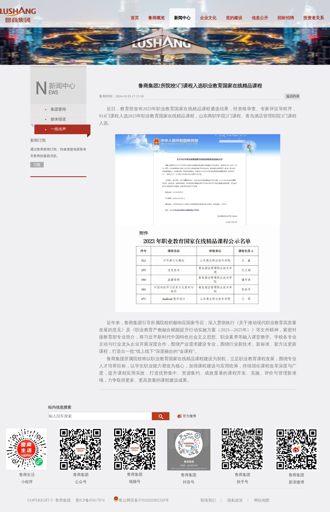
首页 (135, 18)
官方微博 (189, 416)
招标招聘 (285, 18)
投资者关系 (313, 18)
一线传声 (58, 129)
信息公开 (260, 18)
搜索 (161, 416)
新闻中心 (182, 18)
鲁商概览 (156, 18)
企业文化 (208, 18)
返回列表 (292, 96)
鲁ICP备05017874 (90, 500)
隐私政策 (235, 500)
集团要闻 (58, 109)
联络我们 (208, 500)
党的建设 (234, 18)
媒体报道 (58, 119)
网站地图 (262, 500)
